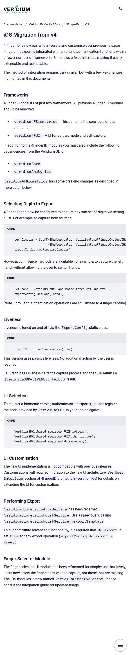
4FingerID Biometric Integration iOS (69, 478)
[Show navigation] (120, 645)
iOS (87, 24)
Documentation (13, 24)
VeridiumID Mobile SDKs (44, 24)
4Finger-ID (72, 24)
